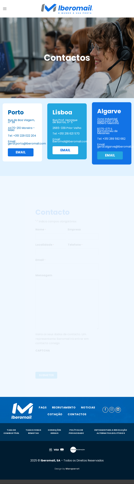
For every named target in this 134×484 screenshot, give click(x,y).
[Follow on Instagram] (112, 410)
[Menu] (5, 8)
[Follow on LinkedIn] (118, 410)
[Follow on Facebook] (105, 410)
